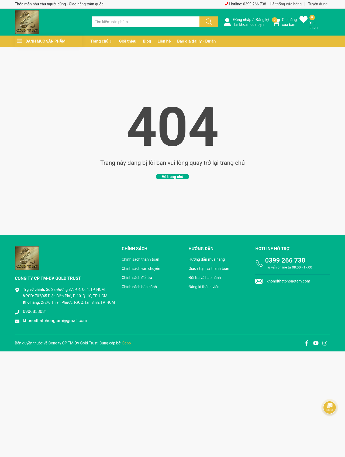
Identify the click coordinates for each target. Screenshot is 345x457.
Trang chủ (99, 41)
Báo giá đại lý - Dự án (196, 41)
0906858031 (35, 311)
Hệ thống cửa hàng (286, 4)
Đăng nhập (242, 20)
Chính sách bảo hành (139, 287)
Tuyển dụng (317, 4)
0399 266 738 (254, 4)
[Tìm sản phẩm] (145, 21)
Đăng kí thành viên (204, 287)
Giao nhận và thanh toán (209, 268)
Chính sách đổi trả (137, 277)
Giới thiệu (127, 41)
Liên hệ (164, 41)
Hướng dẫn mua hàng (207, 259)
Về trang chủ (172, 177)
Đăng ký (262, 20)
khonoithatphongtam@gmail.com (55, 320)
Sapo (126, 343)
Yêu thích (313, 25)
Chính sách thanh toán (140, 259)
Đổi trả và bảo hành (205, 277)
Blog (147, 41)
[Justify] (208, 21)
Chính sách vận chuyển (141, 268)
